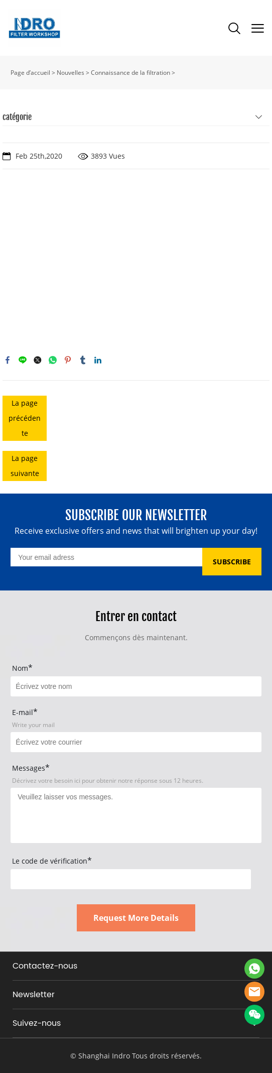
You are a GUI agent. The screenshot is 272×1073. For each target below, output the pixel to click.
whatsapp (53, 360)
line (23, 360)
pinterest (68, 360)
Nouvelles (70, 72)
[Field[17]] (136, 742)
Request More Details (136, 917)
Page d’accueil (30, 72)
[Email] (106, 557)
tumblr (83, 360)
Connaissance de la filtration (130, 72)
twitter (38, 360)
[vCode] (131, 879)
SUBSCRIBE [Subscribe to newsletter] (232, 561)
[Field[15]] (136, 686)
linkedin (98, 360)
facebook (8, 360)
